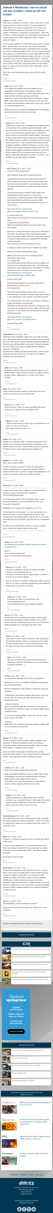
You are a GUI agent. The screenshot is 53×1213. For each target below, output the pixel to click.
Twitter (23, 1175)
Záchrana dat (38, 1092)
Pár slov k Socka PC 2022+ (19, 1073)
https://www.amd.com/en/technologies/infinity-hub (23, 244)
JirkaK (8, 636)
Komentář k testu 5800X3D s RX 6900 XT (23, 1080)
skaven (6, 542)
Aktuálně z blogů (26, 1045)
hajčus (5, 439)
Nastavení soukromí (26, 1194)
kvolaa (5, 20)
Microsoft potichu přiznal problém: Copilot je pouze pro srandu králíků (31, 949)
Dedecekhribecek (9, 816)
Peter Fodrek (11, 168)
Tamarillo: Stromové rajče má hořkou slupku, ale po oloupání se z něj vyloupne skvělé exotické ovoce (35, 1122)
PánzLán (7, 405)
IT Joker (7, 676)
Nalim (5, 837)
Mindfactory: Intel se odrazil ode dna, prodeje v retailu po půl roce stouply (25, 11)
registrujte (38, 923)
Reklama (39, 1175)
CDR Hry (26, 944)
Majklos (6, 738)
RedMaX (6, 460)
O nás (31, 1175)
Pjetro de (6, 485)
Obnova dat (29, 1092)
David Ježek (7, 868)
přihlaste (28, 923)
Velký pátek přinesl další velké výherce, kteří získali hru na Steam (30, 964)
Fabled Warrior (8, 334)
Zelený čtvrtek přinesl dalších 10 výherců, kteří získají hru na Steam (30, 979)
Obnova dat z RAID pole (18, 1092)
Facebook (14, 1175)
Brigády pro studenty (26, 1094)
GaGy (5, 901)
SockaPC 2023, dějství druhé (20, 1058)
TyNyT (6, 86)
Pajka (5, 389)
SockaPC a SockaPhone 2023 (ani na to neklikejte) (26, 1065)
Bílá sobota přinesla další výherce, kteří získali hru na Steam (28, 957)
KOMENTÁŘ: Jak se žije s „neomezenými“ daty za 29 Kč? (28, 1050)
